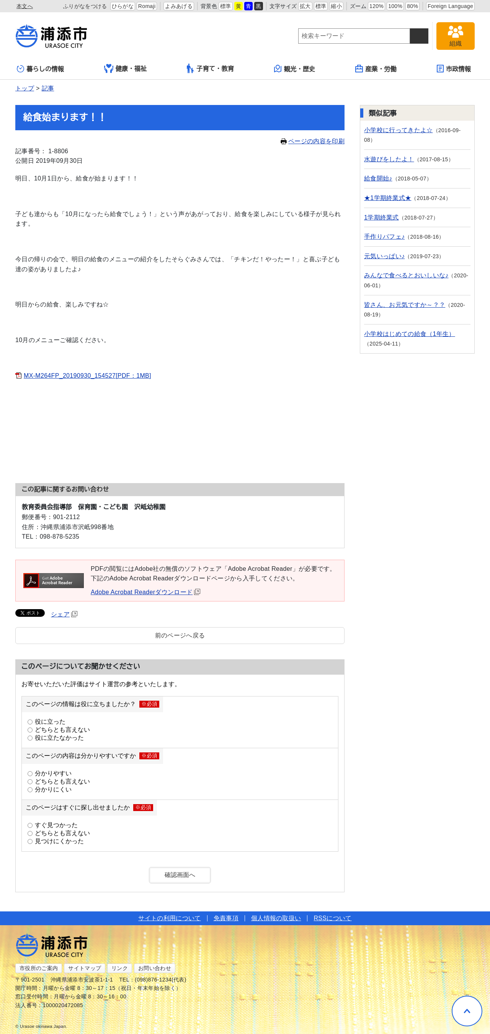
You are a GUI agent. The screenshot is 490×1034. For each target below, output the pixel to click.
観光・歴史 (294, 68)
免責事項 (226, 918)
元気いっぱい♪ (384, 256)
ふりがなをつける (85, 6)
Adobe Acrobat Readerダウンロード (145, 592)
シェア (64, 614)
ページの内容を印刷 (313, 141)
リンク (119, 968)
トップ (24, 88)
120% (376, 6)
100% (395, 6)
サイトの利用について (169, 918)
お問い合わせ (154, 968)
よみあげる (179, 6)
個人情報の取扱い (276, 918)
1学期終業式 (381, 217)
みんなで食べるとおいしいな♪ (406, 275)
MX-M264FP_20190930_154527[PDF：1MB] (87, 375)
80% (412, 6)
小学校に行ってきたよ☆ (398, 130)
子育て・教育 (210, 68)
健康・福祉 (125, 68)
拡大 (305, 6)
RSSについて (332, 918)
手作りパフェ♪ (384, 236)
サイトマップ (84, 968)
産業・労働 (376, 68)
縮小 (336, 6)
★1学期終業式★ (387, 198)
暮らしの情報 (40, 68)
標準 (225, 6)
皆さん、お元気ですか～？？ (404, 305)
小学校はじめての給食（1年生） (409, 334)
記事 (48, 88)
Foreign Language (450, 6)
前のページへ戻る (180, 635)
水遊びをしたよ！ (389, 159)
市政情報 (454, 68)
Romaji (147, 6)
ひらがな (123, 6)
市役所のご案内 (39, 968)
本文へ (24, 6)
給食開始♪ (378, 178)
